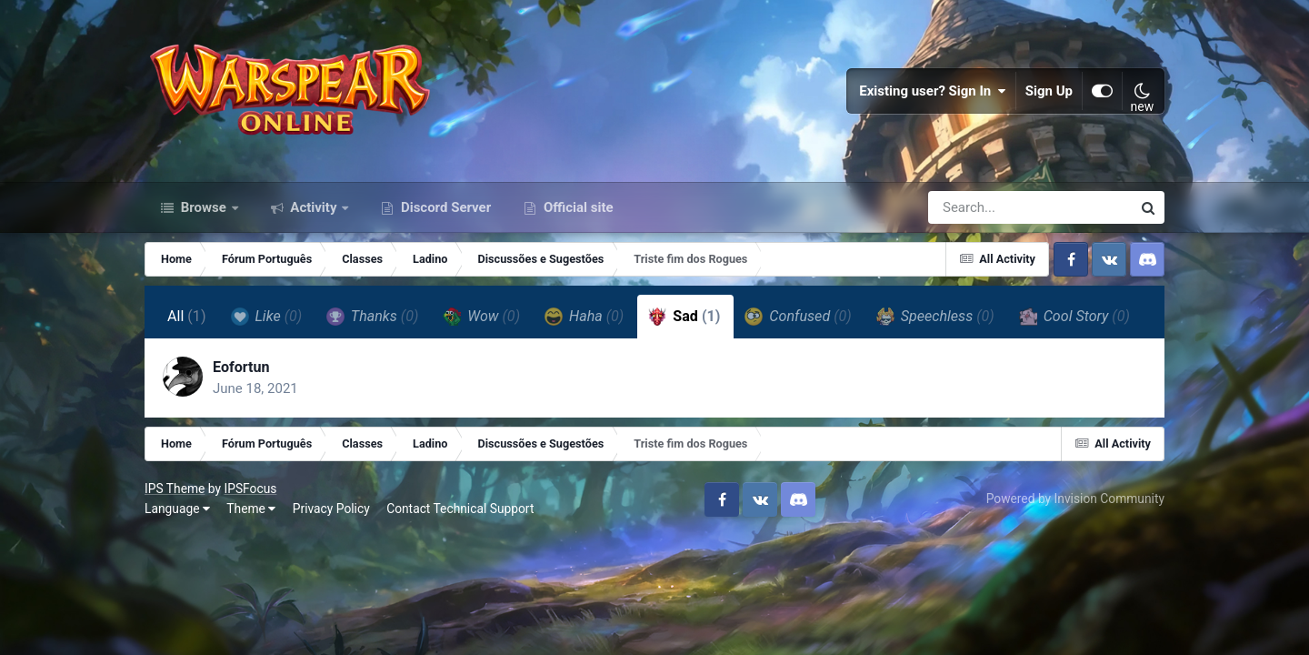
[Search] (978, 207)
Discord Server (444, 207)
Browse (203, 207)
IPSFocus (250, 488)
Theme (250, 508)
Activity (314, 207)
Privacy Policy (331, 508)
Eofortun (241, 367)
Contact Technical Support (460, 508)
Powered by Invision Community (1075, 498)
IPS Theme (175, 488)
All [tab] (186, 316)
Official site (576, 207)
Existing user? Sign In (932, 91)
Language (177, 508)
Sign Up (1049, 91)
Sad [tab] (684, 316)
